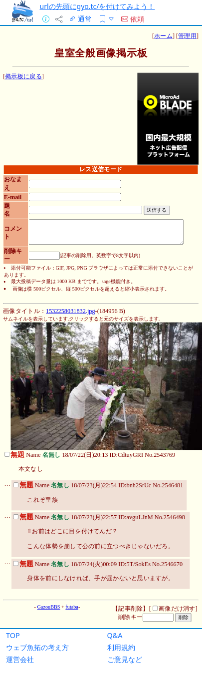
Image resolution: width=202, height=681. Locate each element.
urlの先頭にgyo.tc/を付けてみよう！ (97, 6)
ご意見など (124, 659)
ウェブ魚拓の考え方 (37, 647)
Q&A (115, 635)
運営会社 (20, 659)
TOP (13, 635)
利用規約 (121, 647)
